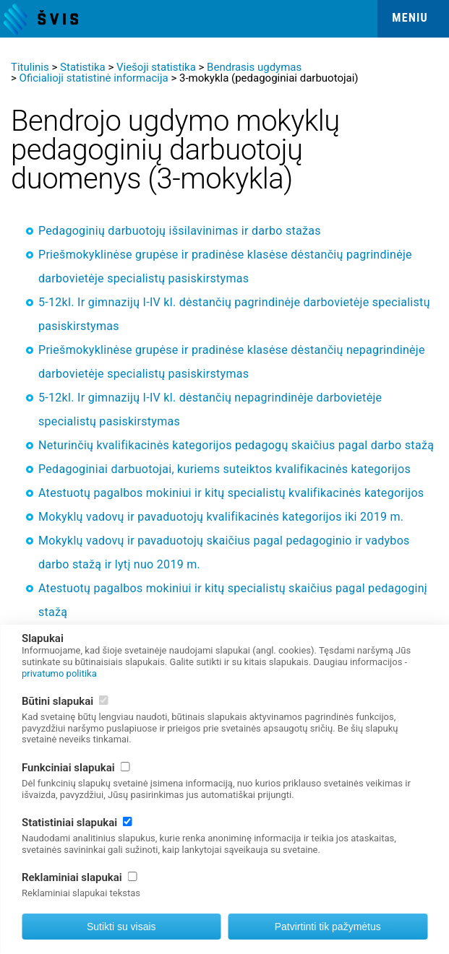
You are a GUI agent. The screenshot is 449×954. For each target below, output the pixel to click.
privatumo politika (59, 673)
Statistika (83, 67)
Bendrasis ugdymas (254, 67)
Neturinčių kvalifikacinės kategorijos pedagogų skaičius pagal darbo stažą (236, 445)
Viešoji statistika (156, 67)
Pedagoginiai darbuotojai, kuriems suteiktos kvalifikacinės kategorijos (224, 469)
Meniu (410, 18)
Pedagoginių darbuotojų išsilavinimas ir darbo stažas (179, 231)
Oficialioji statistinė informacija (94, 77)
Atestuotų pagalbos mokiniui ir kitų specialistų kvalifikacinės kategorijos (231, 493)
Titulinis (30, 67)
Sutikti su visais (121, 926)
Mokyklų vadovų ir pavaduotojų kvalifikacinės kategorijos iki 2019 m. (220, 517)
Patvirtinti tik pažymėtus (328, 926)
